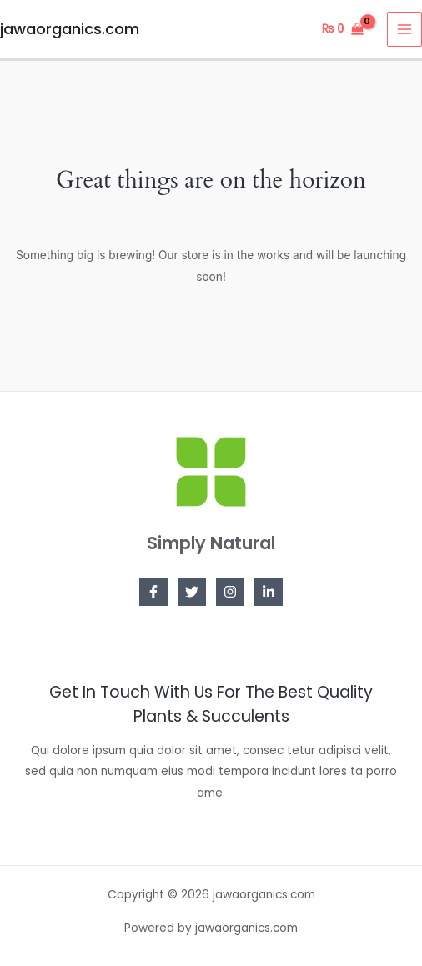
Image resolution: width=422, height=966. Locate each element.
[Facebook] (153, 592)
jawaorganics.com (69, 28)
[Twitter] (192, 592)
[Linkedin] (268, 592)
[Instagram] (230, 592)
